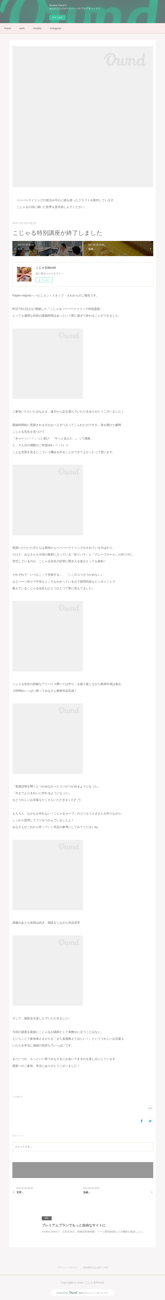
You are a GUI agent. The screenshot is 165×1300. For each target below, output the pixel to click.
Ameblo (37, 28)
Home (7, 28)
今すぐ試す (57, 17)
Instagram (55, 28)
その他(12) (17, 1097)
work (22, 28)
